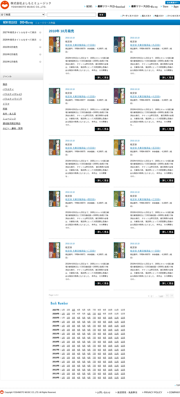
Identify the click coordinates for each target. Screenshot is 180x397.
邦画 (5, 108)
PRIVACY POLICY (153, 392)
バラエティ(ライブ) (12, 99)
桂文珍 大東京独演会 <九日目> (145, 45)
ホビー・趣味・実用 (13, 128)
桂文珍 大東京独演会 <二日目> (80, 251)
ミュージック (9, 118)
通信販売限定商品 (11, 123)
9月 (104, 318)
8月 (99, 314)
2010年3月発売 (10, 47)
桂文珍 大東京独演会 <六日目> (80, 148)
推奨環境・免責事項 (127, 392)
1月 (63, 314)
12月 (123, 318)
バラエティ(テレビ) (12, 94)
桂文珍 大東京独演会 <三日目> (145, 199)
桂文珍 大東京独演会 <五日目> (145, 148)
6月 (89, 314)
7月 (94, 314)
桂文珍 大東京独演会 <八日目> (80, 96)
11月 (116, 318)
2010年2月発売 (10, 54)
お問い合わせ (103, 392)
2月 (68, 314)
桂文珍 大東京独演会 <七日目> (145, 96)
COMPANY (174, 392)
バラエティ (8, 89)
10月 (110, 318)
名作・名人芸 (9, 113)
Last (161, 296)
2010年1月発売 (10, 61)
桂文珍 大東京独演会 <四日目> (80, 199)
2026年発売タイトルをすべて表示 (19, 39)
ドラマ (6, 104)
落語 (5, 84)
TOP (178, 385)
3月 (73, 310)
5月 (83, 318)
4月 (78, 318)
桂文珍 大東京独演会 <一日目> (145, 251)
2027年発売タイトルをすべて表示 (19, 32)
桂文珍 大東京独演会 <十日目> (80, 45)
